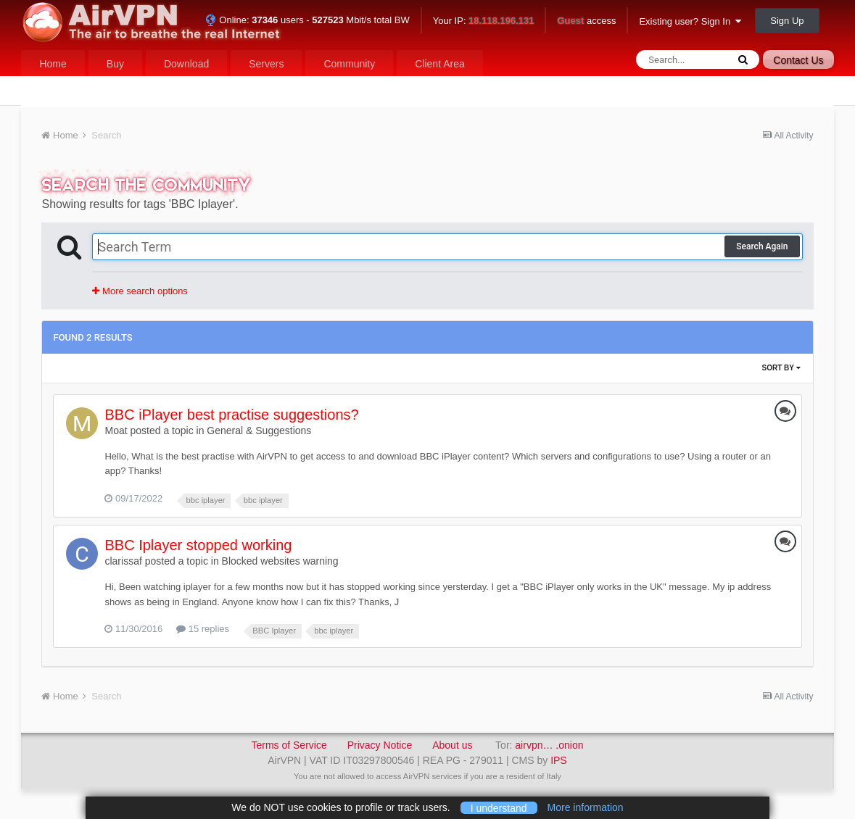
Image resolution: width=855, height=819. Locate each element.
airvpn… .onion (549, 745)
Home (52, 64)
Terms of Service (288, 745)
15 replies (202, 628)
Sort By (780, 368)
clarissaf (122, 561)
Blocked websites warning (280, 561)
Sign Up (787, 20)
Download (186, 64)
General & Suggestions (259, 430)
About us (452, 745)
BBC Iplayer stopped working (198, 545)
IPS (558, 760)
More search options (139, 291)
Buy (115, 64)
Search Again (762, 246)
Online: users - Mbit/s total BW (307, 19)
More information (586, 807)
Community (349, 64)
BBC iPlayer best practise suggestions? (231, 415)
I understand (499, 807)
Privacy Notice (379, 745)
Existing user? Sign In (690, 21)
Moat (115, 430)
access (586, 21)
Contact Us (798, 60)
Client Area (439, 64)
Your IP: (483, 21)
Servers (266, 64)
